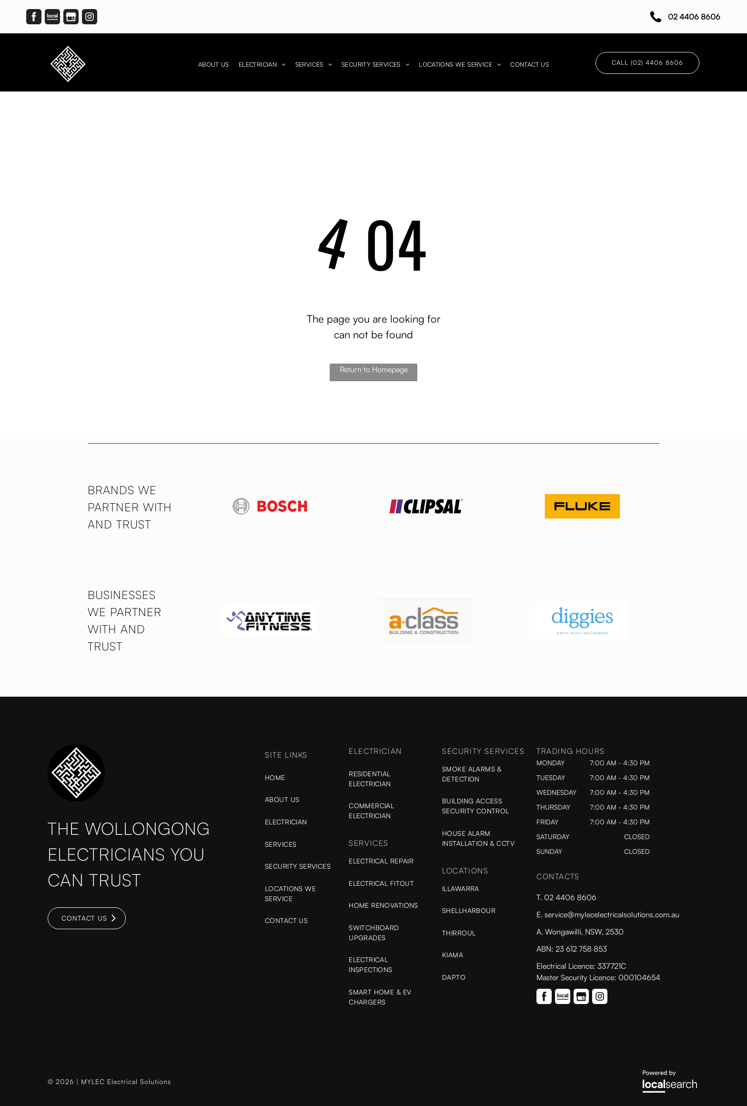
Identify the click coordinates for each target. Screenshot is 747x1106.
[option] (269, 506)
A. (540, 931)
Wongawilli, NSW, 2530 (584, 931)
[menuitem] (213, 64)
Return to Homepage (374, 369)
